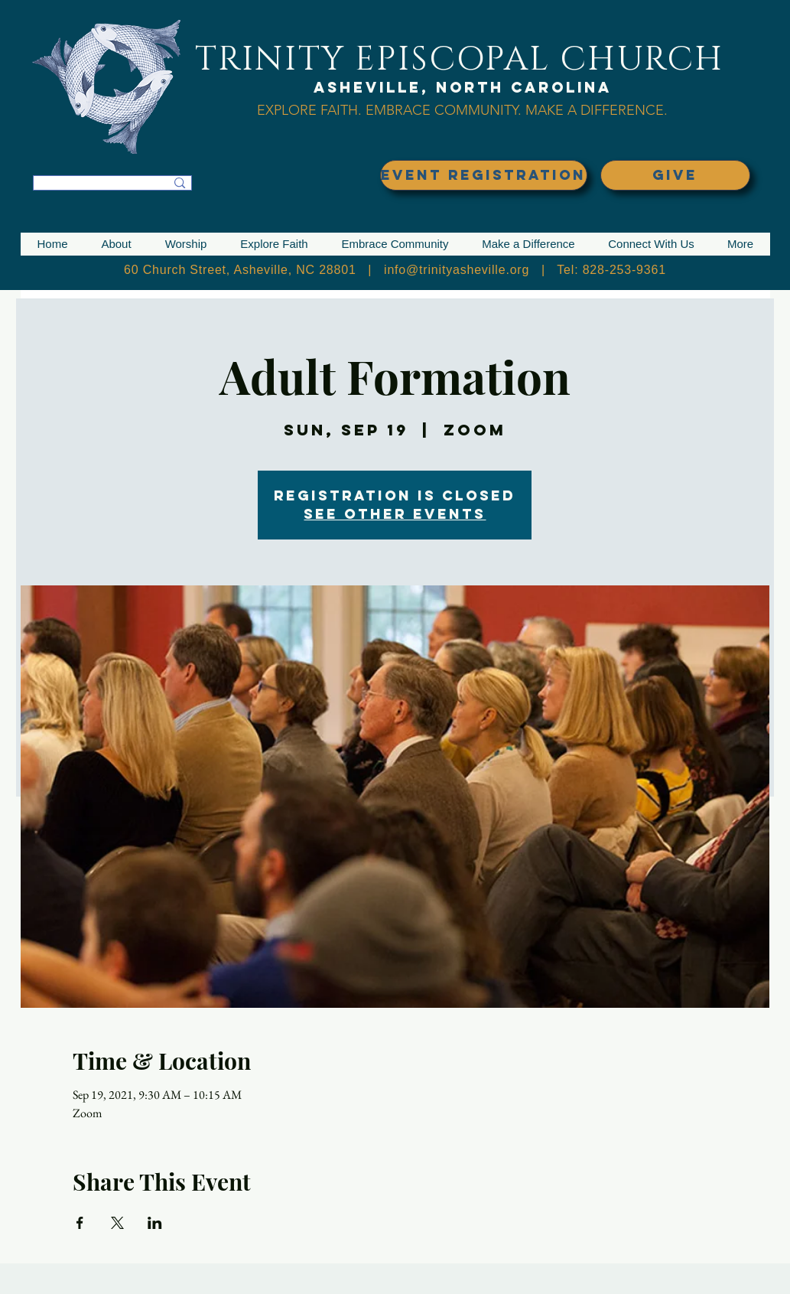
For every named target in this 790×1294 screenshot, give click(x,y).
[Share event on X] (117, 1223)
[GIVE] (675, 175)
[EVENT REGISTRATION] (483, 175)
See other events (395, 514)
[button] (116, 244)
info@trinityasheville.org (456, 269)
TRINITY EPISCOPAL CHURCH (459, 59)
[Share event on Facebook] (80, 1223)
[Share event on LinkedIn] (155, 1223)
